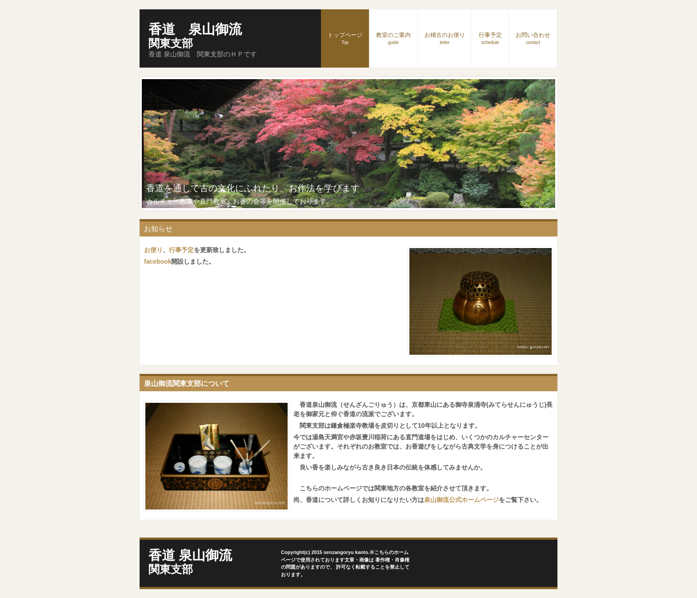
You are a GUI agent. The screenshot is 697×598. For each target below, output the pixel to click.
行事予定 (490, 38)
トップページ (345, 38)
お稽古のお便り (445, 38)
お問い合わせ (533, 38)
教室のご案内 (393, 38)
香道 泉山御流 (195, 35)
